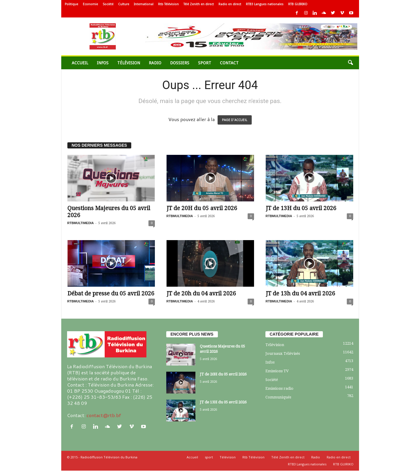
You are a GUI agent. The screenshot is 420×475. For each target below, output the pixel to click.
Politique (71, 4)
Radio (155, 63)
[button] (350, 62)
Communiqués (278, 397)
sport (204, 63)
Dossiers (179, 63)
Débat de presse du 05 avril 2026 (110, 293)
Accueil (80, 63)
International (143, 4)
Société (108, 4)
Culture (123, 4)
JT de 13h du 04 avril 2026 (300, 293)
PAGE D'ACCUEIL (234, 120)
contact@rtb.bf (104, 415)
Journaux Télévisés (282, 353)
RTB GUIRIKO (297, 4)
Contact (229, 63)
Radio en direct (229, 4)
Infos (102, 63)
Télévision (128, 63)
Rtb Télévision (168, 4)
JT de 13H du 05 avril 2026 (301, 208)
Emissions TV (277, 371)
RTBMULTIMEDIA (80, 223)
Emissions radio (279, 388)
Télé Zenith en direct (198, 4)
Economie (90, 4)
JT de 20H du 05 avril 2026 (202, 208)
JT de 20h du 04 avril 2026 (201, 293)
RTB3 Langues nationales (265, 4)
